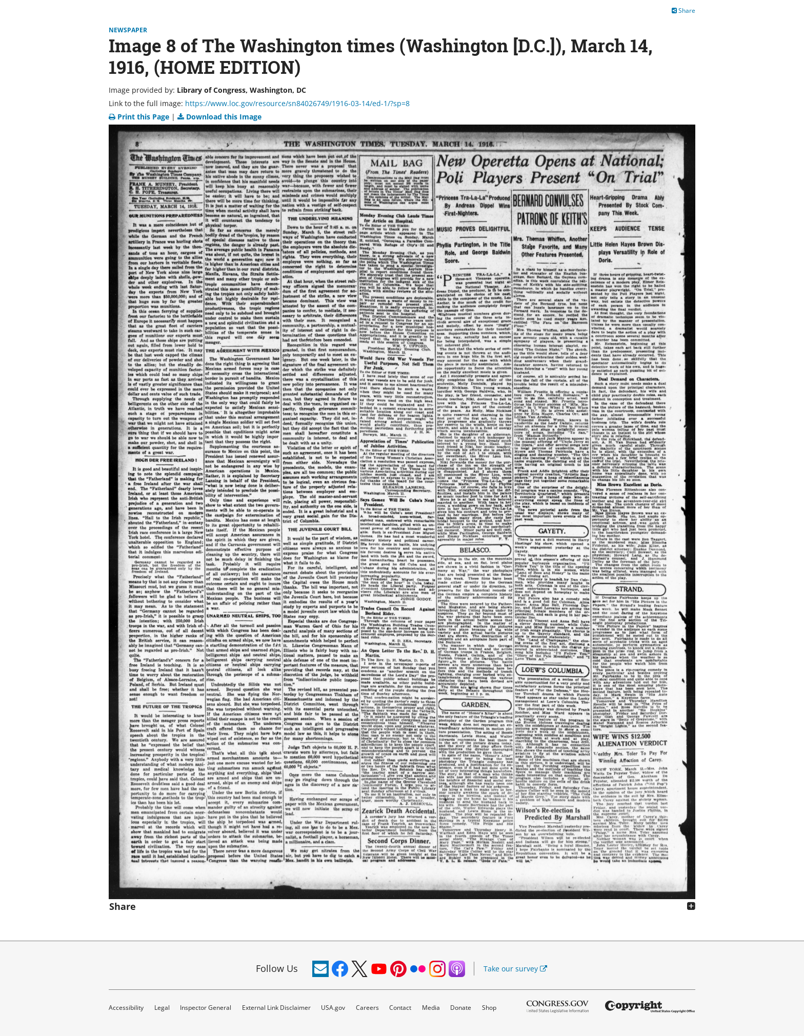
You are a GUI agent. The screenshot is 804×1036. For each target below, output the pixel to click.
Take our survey (515, 968)
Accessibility (126, 1007)
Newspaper (128, 30)
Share (683, 10)
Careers (367, 1007)
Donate (460, 1007)
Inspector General (205, 1007)
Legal (162, 1007)
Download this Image (219, 116)
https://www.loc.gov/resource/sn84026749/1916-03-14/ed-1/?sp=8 (297, 103)
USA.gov (333, 1007)
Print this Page (140, 116)
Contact (400, 1007)
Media (431, 1007)
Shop (489, 1007)
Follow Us (277, 968)
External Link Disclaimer (276, 1007)
